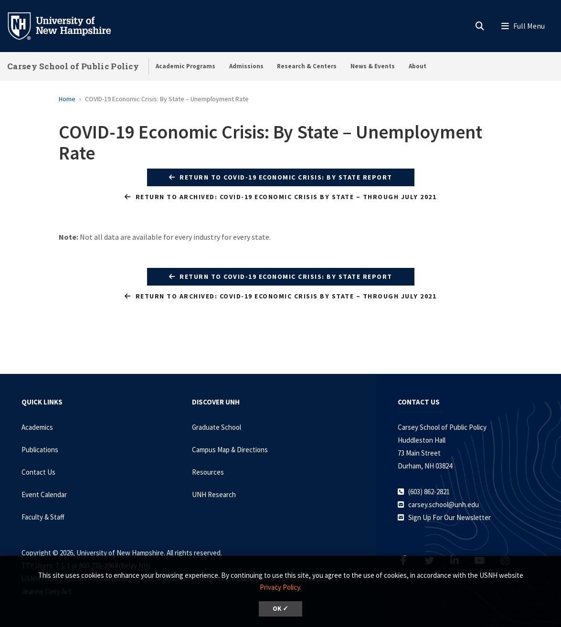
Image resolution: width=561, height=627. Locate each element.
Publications (39, 449)
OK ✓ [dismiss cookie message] (280, 609)
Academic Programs (185, 66)
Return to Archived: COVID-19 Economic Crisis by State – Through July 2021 (280, 196)
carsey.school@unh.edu (443, 504)
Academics (37, 427)
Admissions (246, 66)
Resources (208, 472)
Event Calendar (44, 494)
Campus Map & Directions (230, 449)
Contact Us (38, 472)
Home (67, 99)
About (417, 66)
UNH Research (214, 494)
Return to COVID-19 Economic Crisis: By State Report (280, 177)
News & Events (372, 66)
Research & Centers (307, 66)
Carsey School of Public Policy (73, 66)
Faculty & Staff (42, 516)
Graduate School (216, 427)
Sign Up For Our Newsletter (449, 517)
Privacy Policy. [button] (280, 587)
